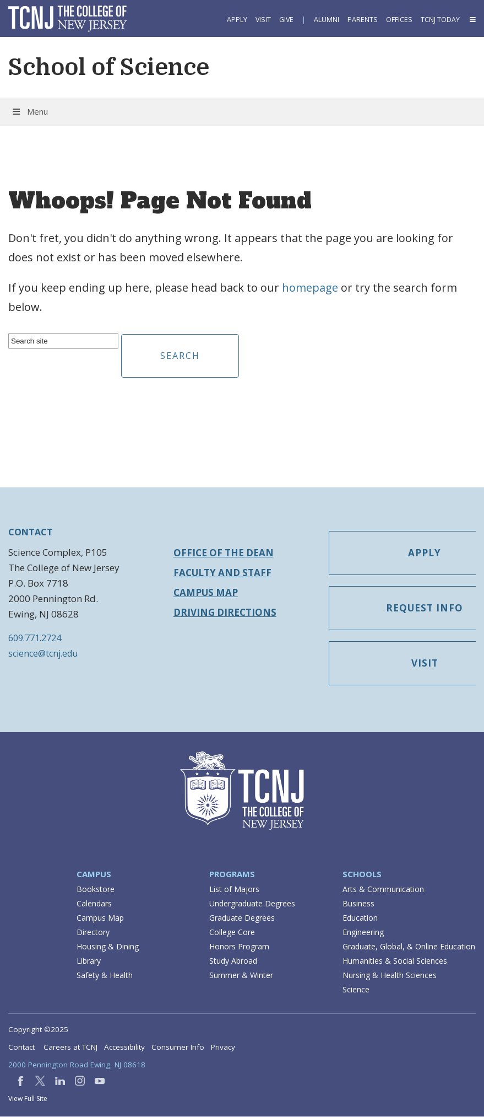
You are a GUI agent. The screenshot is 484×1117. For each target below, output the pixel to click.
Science (355, 990)
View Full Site (27, 1099)
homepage (310, 287)
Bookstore (96, 889)
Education (360, 918)
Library (89, 961)
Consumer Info (177, 1047)
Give (286, 19)
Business (358, 904)
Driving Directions (224, 612)
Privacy (223, 1047)
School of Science (108, 67)
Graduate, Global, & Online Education (408, 947)
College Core (232, 932)
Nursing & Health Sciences (389, 975)
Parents (362, 19)
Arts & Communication (383, 889)
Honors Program (239, 947)
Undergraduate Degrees (252, 904)
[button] (472, 19)
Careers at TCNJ (70, 1047)
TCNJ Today (440, 19)
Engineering (363, 932)
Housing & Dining (108, 947)
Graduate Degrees (242, 918)
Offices (399, 19)
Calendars (94, 904)
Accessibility (124, 1047)
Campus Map (205, 592)
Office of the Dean (223, 552)
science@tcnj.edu (43, 653)
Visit (263, 19)
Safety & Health (105, 975)
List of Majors (234, 889)
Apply (237, 19)
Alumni (326, 19)
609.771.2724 (34, 638)
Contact (21, 1047)
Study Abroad (233, 961)
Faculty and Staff (222, 572)
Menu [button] (29, 111)
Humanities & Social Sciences (394, 961)
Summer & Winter (241, 975)
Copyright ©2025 (38, 1030)
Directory (93, 932)
